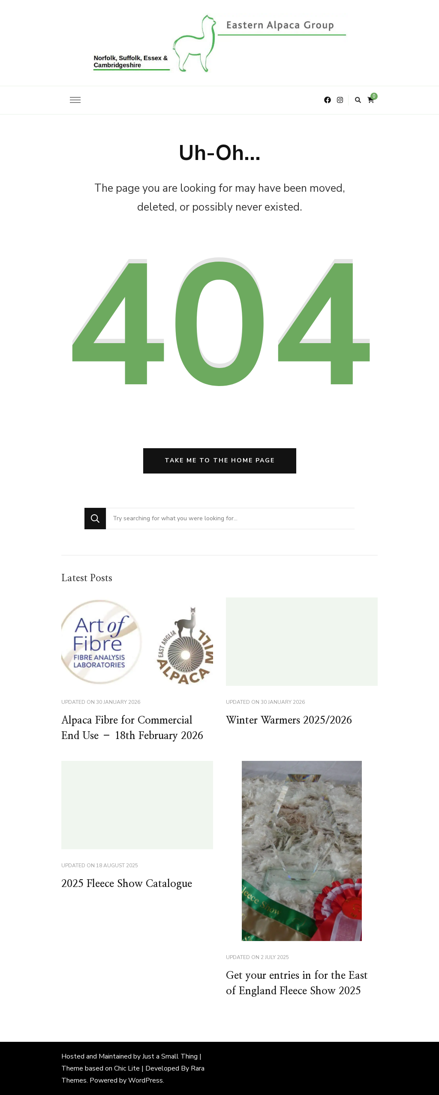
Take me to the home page (220, 460)
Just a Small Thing (170, 1056)
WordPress (145, 1080)
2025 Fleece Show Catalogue (126, 884)
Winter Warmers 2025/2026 (289, 720)
